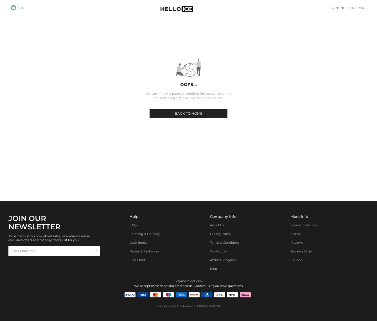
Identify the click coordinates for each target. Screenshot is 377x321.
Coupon (296, 260)
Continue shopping (350, 8)
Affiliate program (223, 260)
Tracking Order (301, 251)
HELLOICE (184, 305)
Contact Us (218, 251)
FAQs (134, 225)
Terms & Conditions (224, 243)
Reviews (296, 243)
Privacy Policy (220, 234)
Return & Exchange (144, 251)
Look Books (138, 243)
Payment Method (303, 225)
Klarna (295, 234)
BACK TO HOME (188, 113)
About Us (217, 225)
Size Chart (137, 260)
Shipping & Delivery (145, 234)
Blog (213, 269)
